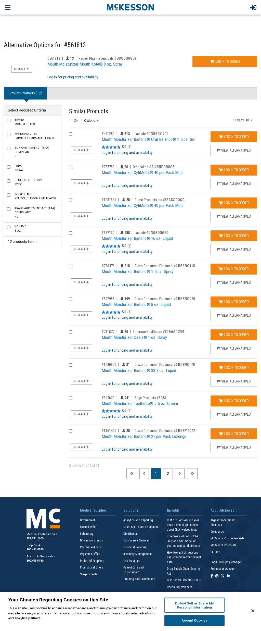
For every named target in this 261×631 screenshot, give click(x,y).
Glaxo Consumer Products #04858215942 (165, 431)
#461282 (108, 134)
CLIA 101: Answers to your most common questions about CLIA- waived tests (183, 524)
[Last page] (192, 473)
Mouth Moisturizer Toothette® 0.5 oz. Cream (140, 403)
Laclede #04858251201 (151, 134)
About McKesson (224, 510)
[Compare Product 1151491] (70, 431)
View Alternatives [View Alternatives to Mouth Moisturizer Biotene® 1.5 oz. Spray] (234, 282)
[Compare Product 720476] (70, 266)
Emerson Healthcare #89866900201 (159, 332)
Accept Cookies (194, 620)
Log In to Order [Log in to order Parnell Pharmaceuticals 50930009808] (225, 61)
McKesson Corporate (223, 545)
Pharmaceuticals (90, 547)
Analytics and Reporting (138, 520)
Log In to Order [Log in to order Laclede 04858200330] (234, 236)
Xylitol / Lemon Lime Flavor (36, 196)
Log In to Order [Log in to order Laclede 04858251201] (234, 137)
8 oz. (20, 228)
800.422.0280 (35, 549)
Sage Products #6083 (150, 398)
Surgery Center (89, 574)
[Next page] (180, 473)
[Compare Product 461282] (70, 134)
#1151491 (109, 431)
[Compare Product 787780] (70, 167)
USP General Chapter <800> (184, 580)
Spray (19, 168)
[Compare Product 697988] (70, 299)
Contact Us (217, 532)
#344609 (108, 398)
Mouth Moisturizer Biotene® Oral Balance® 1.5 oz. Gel (148, 139)
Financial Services (134, 547)
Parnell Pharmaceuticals (34, 136)
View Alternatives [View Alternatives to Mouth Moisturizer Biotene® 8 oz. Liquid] (234, 315)
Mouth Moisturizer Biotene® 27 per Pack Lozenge (144, 436)
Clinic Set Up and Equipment (141, 527)
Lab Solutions (131, 561)
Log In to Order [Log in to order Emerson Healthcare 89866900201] (234, 335)
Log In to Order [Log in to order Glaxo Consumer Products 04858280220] (234, 302)
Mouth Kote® (25, 122)
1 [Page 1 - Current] (158, 473)
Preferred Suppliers (92, 561)
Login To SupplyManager (226, 562)
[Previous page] (144, 473)
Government (87, 520)
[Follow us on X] (223, 576)
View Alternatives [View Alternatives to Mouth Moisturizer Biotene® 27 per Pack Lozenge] (234, 447)
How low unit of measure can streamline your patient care (184, 557)
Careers (215, 552)
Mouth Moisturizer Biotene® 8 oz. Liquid (136, 304)
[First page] (131, 473)
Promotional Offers (91, 567)
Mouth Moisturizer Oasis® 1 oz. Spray (134, 337)
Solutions (130, 510)
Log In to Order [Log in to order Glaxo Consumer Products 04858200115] (234, 269)
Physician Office (90, 554)
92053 (29, 182)
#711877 (108, 332)
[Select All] (70, 120)
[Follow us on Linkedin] (228, 576)
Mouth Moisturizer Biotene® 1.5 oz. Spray (137, 271)
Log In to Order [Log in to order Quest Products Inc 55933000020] (234, 203)
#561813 (53, 58)
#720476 (108, 266)
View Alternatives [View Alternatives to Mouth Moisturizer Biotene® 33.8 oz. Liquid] (234, 381)
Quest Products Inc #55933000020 (160, 200)
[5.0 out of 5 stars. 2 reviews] (117, 411)
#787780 (108, 167)
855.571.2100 (35, 538)
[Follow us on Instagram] (216, 576)
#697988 (108, 299)
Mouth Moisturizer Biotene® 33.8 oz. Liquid (139, 370)
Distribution (130, 534)
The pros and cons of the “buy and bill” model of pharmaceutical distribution (184, 541)
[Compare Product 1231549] (70, 200)
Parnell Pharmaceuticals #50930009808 (107, 58)
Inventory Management (137, 554)
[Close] (252, 610)
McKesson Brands (91, 540)
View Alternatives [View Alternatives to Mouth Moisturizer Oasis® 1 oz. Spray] (234, 348)
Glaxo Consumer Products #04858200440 (165, 365)
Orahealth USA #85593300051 (154, 167)
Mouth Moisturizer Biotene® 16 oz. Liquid (137, 238)
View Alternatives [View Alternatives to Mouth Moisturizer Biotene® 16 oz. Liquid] (234, 249)
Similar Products (88, 111)
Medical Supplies (93, 510)
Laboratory (86, 534)
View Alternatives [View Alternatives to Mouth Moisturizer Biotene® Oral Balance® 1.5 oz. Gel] (234, 150)
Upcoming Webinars (179, 587)
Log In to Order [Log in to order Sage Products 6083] (234, 401)
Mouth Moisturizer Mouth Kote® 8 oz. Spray (85, 64)
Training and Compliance (139, 579)
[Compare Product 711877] (70, 332)
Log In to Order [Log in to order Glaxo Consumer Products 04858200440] (234, 368)
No (32, 152)
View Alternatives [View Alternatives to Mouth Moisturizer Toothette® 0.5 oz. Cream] (234, 414)
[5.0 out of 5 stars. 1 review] (117, 147)
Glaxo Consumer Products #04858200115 (165, 266)
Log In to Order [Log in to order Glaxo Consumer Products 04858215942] (234, 434)
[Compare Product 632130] (70, 233)
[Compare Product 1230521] (70, 365)
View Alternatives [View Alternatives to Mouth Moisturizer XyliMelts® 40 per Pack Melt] (234, 183)
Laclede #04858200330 (151, 233)
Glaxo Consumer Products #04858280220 (165, 299)
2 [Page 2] (168, 474)
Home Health (88, 527)
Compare (21, 69)
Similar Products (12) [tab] (25, 93)
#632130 (108, 233)
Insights (173, 510)
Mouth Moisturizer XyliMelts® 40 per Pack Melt (142, 172)
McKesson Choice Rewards (227, 538)
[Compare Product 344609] (70, 398)
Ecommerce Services (136, 540)
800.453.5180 (35, 560)
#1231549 (109, 200)
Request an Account (223, 569)
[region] (130, 611)
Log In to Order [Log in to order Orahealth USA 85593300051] (234, 170)
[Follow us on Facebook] (212, 576)
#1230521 (109, 365)
